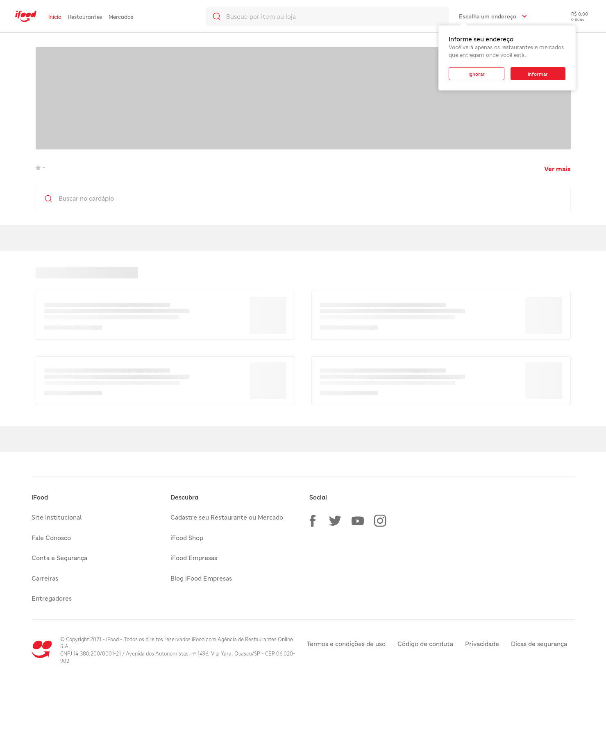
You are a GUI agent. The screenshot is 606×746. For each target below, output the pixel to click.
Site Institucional (57, 517)
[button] (312, 521)
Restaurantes (85, 17)
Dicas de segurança (539, 643)
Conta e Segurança (59, 557)
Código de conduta (425, 643)
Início (54, 17)
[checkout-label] (573, 16)
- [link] (40, 167)
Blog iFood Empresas (201, 578)
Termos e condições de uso (346, 643)
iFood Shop (186, 537)
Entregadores (52, 598)
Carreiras (45, 578)
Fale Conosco (51, 537)
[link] (25, 16)
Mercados (121, 17)
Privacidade (482, 643)
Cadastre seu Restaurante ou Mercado (226, 517)
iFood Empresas (193, 557)
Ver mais (557, 168)
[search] (327, 16)
